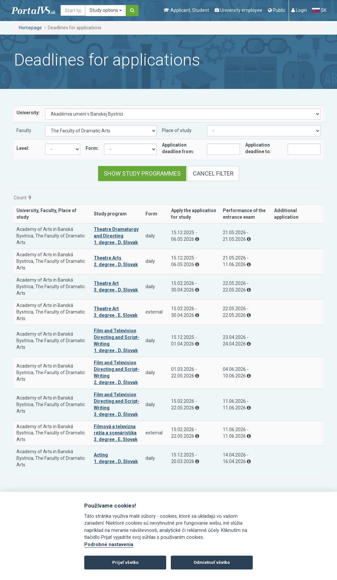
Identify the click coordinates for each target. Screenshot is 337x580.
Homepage (30, 27)
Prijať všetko (125, 562)
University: (28, 112)
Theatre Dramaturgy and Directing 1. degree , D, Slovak (116, 236)
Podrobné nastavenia (108, 544)
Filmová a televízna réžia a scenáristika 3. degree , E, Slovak (116, 433)
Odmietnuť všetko (212, 562)
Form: (92, 148)
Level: (22, 148)
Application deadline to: (258, 148)
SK (319, 10)
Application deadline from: (178, 148)
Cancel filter (213, 173)
